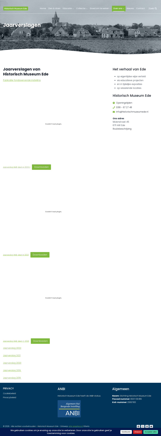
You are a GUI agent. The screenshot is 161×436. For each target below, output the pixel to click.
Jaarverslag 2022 (12, 348)
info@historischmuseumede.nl (132, 111)
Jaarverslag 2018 (12, 377)
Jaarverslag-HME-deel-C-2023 (16, 341)
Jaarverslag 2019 (12, 370)
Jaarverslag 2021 (12, 355)
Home (43, 8)
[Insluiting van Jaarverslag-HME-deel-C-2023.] (53, 298)
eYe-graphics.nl (76, 426)
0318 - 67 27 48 (124, 107)
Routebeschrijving (122, 128)
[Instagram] (142, 426)
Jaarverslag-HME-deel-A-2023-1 (16, 167)
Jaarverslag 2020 (12, 362)
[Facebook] (138, 426)
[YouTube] (151, 426)
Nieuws (130, 8)
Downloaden (41, 167)
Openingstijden (124, 102)
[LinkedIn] (147, 426)
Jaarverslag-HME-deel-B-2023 (16, 255)
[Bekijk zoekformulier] (152, 8)
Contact (140, 8)
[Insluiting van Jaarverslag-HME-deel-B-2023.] (53, 212)
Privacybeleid (9, 397)
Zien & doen (54, 8)
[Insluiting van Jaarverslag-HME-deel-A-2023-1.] (53, 124)
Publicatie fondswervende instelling (22, 80)
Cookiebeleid (9, 393)
